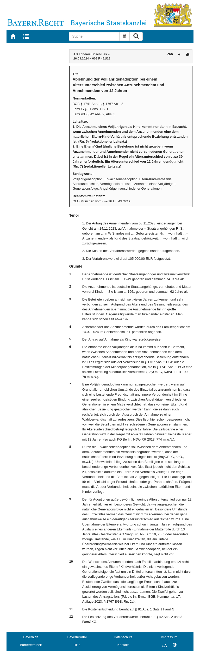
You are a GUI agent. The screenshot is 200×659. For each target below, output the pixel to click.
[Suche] (94, 36)
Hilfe (77, 645)
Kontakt (123, 645)
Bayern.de (30, 637)
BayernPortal (77, 637)
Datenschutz (123, 637)
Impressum (169, 637)
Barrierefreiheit (31, 645)
